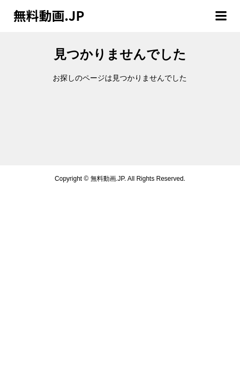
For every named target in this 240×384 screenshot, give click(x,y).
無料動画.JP (48, 15)
